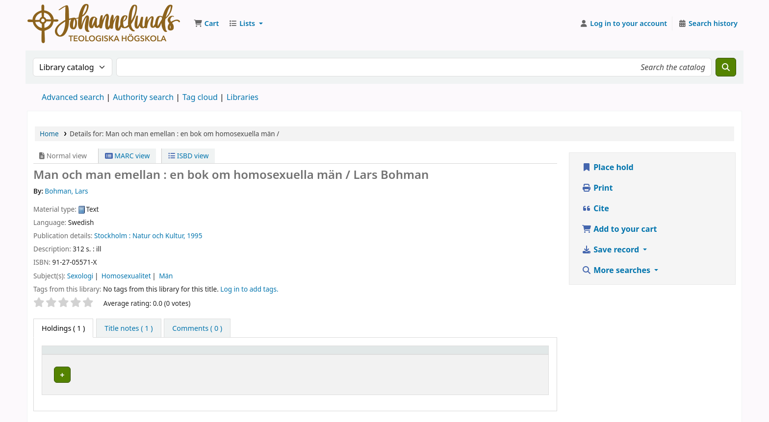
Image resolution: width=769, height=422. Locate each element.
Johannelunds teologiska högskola (198, 373)
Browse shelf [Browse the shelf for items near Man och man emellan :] (432, 373)
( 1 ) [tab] (63, 328)
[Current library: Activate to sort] (224, 355)
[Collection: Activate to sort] (348, 355)
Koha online (103, 23)
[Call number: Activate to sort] (438, 355)
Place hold (608, 167)
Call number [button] (412, 354)
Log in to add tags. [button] (249, 289)
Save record (611, 249)
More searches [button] (617, 270)
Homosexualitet (126, 275)
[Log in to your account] (623, 23)
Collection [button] (331, 354)
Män (166, 275)
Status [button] (505, 354)
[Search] (726, 67)
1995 (194, 235)
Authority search (143, 97)
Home (49, 133)
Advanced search (73, 97)
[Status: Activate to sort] (519, 355)
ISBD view (188, 155)
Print (597, 187)
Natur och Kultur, (158, 235)
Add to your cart (619, 228)
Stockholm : (112, 235)
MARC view (127, 155)
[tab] (128, 328)
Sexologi (80, 275)
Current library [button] (168, 354)
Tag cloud (200, 97)
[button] (206, 23)
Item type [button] (63, 354)
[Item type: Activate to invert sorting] (90, 355)
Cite (595, 208)
